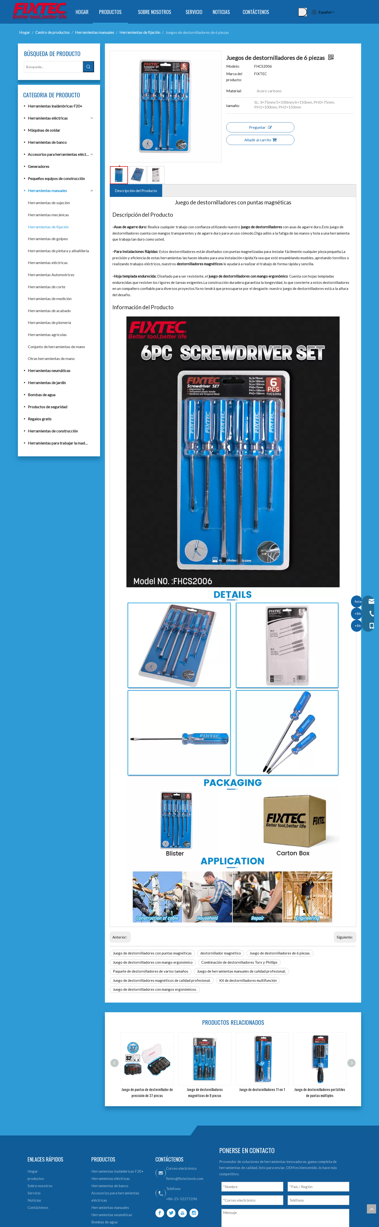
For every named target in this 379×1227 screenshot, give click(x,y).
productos (36, 1178)
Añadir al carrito (260, 139)
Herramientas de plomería (49, 322)
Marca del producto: (234, 77)
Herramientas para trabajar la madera (59, 443)
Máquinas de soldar (44, 130)
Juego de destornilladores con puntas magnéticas (152, 953)
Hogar (33, 1171)
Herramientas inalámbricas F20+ (55, 106)
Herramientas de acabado (49, 310)
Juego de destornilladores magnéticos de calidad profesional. (162, 980)
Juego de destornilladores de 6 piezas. (280, 953)
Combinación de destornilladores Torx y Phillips (239, 962)
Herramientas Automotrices (51, 274)
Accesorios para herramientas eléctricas (61, 154)
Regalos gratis (39, 418)
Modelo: (233, 66)
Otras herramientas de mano (51, 358)
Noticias (34, 1200)
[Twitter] (171, 1213)
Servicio (34, 1193)
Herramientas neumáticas (49, 370)
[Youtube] (182, 1213)
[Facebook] (159, 1213)
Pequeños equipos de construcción (56, 178)
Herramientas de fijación (48, 226)
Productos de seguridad (47, 406)
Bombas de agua (41, 394)
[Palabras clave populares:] (302, 12)
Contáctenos (38, 1207)
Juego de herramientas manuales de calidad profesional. (241, 971)
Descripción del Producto (136, 190)
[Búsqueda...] (53, 67)
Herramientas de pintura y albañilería (58, 250)
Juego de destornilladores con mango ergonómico (153, 962)
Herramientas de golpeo (48, 238)
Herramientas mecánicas (48, 214)
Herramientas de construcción (53, 431)
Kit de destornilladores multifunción (248, 980)
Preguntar (260, 127)
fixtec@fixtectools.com (184, 1178)
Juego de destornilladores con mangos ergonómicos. (155, 989)
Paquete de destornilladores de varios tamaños (150, 971)
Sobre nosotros (40, 1186)
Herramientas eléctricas (48, 118)
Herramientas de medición (50, 298)
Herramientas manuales (47, 190)
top (371, 1208)
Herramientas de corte (46, 286)
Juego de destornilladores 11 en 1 (262, 1089)
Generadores (38, 166)
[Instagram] (194, 1213)
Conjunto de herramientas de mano (56, 346)
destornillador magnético (220, 953)
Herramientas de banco (47, 142)
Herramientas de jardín (47, 382)
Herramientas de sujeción (49, 202)
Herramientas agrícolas (47, 334)
